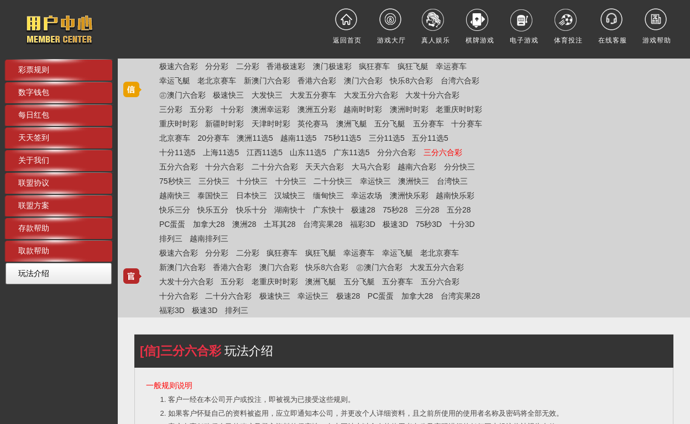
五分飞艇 (389, 123)
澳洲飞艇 (351, 123)
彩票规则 (33, 69)
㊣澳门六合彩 (182, 95)
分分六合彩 (396, 152)
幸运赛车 (451, 66)
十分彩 (232, 109)
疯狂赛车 (374, 66)
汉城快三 (289, 195)
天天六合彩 (324, 166)
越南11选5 (298, 138)
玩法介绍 (33, 273)
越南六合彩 (417, 166)
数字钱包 (33, 92)
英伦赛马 (312, 123)
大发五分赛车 (313, 95)
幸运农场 (366, 195)
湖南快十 (289, 209)
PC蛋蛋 (172, 224)
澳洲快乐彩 (409, 195)
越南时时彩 (362, 109)
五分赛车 (428, 123)
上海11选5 (221, 152)
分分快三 (459, 166)
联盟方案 (33, 205)
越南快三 (174, 195)
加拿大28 (209, 224)
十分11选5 (177, 152)
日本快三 (251, 195)
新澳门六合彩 (267, 80)
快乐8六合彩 (411, 80)
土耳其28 (280, 224)
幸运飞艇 (174, 80)
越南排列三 (209, 238)
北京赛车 (174, 138)
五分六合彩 (178, 166)
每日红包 (33, 114)
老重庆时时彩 (459, 109)
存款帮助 (33, 228)
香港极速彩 (285, 66)
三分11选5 (387, 138)
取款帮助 (33, 250)
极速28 (363, 209)
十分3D (462, 224)
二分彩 (247, 66)
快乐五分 (212, 209)
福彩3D (362, 224)
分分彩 (216, 66)
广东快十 (328, 209)
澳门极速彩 (332, 66)
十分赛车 (466, 123)
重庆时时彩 (178, 123)
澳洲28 (244, 224)
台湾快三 (452, 181)
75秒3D (429, 224)
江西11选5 (265, 152)
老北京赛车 (216, 80)
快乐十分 (251, 209)
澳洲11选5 (255, 138)
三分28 (427, 209)
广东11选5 (351, 152)
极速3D (395, 224)
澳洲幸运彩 (270, 109)
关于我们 (33, 160)
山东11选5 (308, 152)
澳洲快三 (413, 181)
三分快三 (213, 181)
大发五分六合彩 (371, 95)
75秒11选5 (342, 138)
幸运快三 (375, 181)
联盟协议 (33, 182)
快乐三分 (174, 209)
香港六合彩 (316, 80)
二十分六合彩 (275, 166)
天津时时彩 (271, 123)
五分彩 (201, 109)
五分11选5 (430, 138)
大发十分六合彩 (432, 95)
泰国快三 (212, 195)
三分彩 (170, 109)
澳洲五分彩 (316, 109)
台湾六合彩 (460, 80)
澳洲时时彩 (409, 109)
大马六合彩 (371, 166)
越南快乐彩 (455, 195)
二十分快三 (332, 181)
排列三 (170, 238)
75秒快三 (175, 181)
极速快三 (228, 95)
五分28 (459, 209)
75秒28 (395, 209)
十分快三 (252, 181)
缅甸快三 (328, 195)
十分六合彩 (224, 166)
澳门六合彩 (363, 80)
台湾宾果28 (323, 224)
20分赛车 (213, 138)
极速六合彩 (178, 66)
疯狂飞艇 (413, 66)
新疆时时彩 (224, 123)
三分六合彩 (443, 152)
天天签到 (33, 137)
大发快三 (267, 95)
